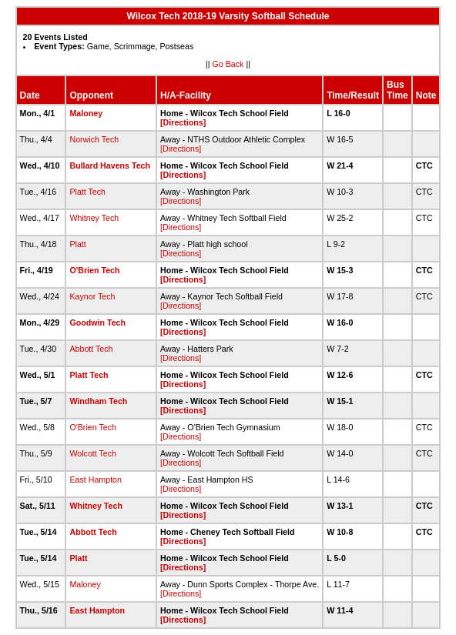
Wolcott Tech (92, 453)
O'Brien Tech (94, 270)
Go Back (228, 64)
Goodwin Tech (97, 322)
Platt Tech (87, 191)
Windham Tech (98, 401)
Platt (77, 244)
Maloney (85, 113)
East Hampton (95, 479)
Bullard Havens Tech (109, 165)
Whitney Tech (94, 217)
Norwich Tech (94, 139)
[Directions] (183, 122)
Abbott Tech (90, 348)
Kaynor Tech (92, 296)
